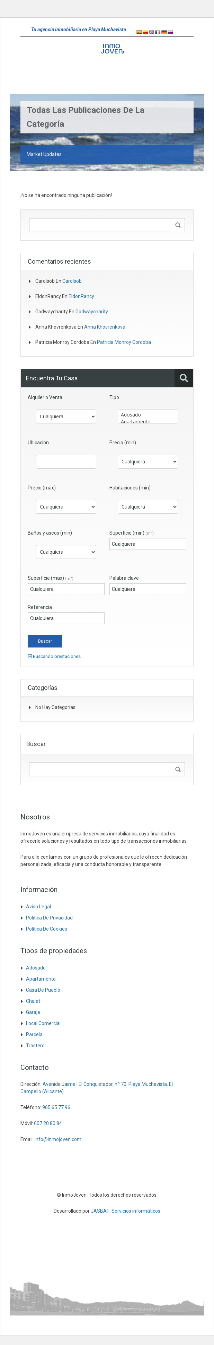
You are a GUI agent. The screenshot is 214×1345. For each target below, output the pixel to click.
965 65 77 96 (56, 1107)
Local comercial (43, 1023)
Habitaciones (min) (130, 487)
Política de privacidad (49, 918)
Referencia (40, 607)
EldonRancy (81, 296)
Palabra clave (124, 578)
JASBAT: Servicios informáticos (125, 1211)
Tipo (114, 397)
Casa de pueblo (43, 990)
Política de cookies (46, 929)
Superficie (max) (50, 578)
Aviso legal (38, 906)
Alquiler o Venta (45, 397)
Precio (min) (122, 442)
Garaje (33, 1012)
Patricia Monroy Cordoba (124, 342)
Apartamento (148, 421)
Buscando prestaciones (54, 656)
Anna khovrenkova (104, 327)
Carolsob (72, 281)
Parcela (34, 1034)
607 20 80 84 (48, 1123)
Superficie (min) (131, 533)
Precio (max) (42, 487)
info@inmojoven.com (58, 1139)
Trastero (35, 1045)
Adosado (148, 414)
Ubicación (38, 442)
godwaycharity (91, 311)
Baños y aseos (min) (50, 533)
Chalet (33, 1001)
